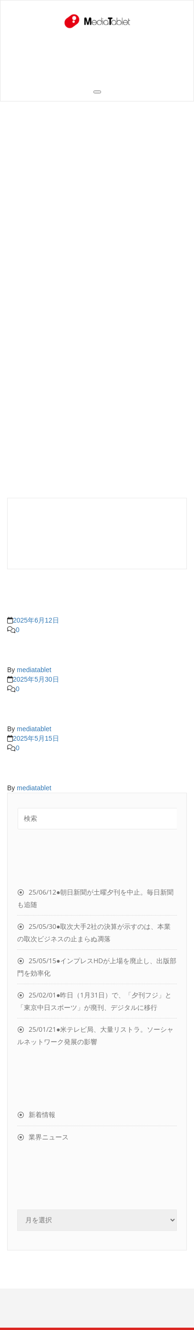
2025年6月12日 (36, 620)
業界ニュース (49, 1136)
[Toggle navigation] (97, 92)
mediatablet (34, 670)
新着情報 (42, 1114)
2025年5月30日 (36, 679)
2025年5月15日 (36, 738)
